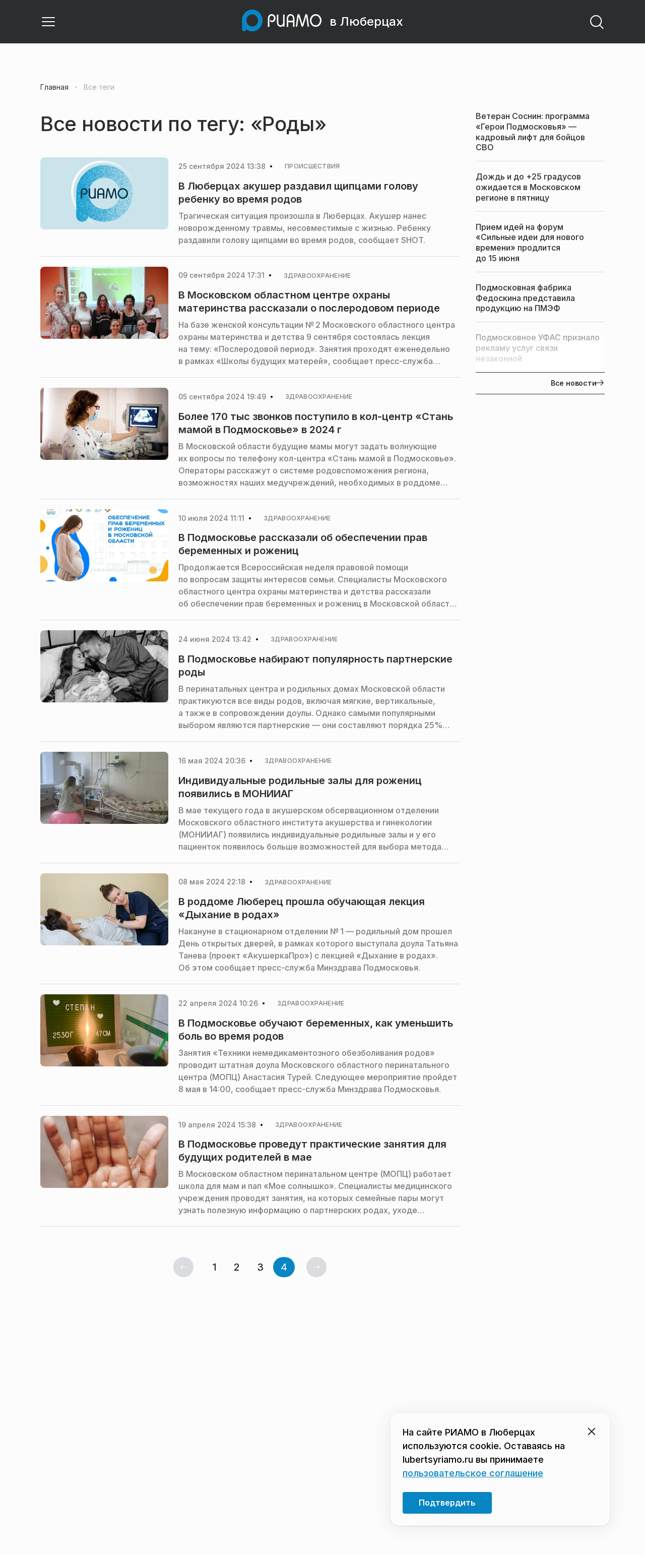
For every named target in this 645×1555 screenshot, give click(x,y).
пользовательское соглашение (473, 1473)
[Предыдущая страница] (183, 1267)
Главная (54, 87)
